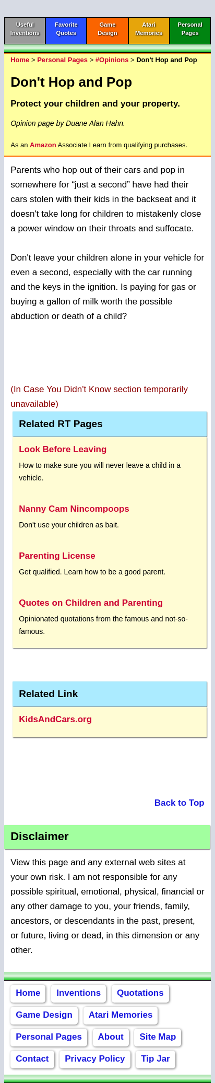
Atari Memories (121, 1015)
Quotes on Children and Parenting (91, 603)
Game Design (44, 1015)
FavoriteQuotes (66, 28)
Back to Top (179, 803)
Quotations (140, 993)
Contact (32, 1059)
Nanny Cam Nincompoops (74, 509)
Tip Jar (155, 1059)
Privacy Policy (95, 1059)
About (111, 1037)
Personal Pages (62, 60)
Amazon (43, 145)
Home (19, 60)
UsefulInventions (25, 28)
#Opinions (112, 60)
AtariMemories (148, 28)
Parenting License (57, 556)
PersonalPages (190, 28)
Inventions (78, 993)
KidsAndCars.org (55, 719)
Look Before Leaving (62, 449)
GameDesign (107, 28)
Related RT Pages (61, 423)
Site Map (157, 1037)
